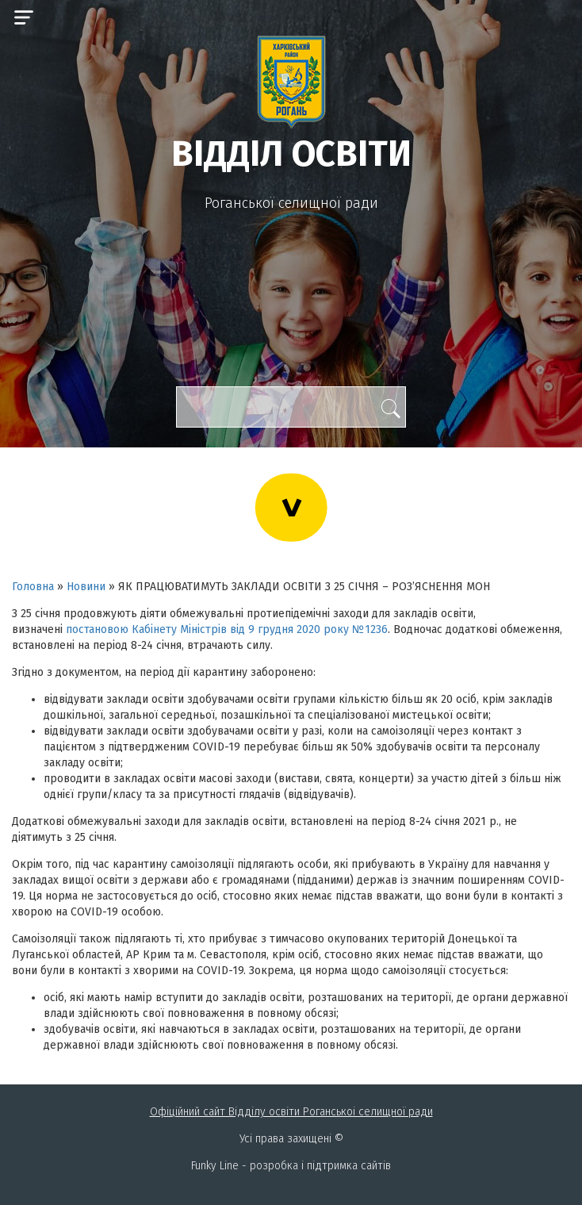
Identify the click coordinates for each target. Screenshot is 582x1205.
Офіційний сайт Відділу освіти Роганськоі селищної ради (291, 1112)
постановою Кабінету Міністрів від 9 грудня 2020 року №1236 (227, 629)
